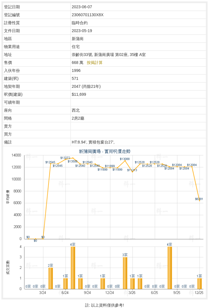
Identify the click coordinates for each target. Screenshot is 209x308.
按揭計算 (95, 62)
